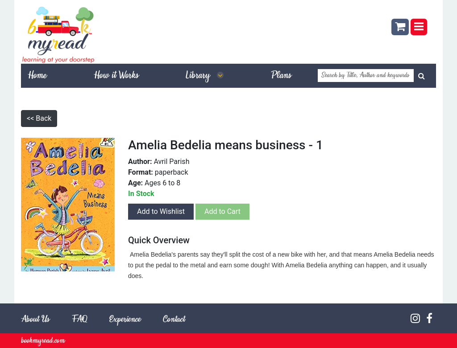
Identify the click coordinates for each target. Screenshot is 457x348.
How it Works (116, 75)
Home (37, 75)
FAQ (79, 319)
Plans (281, 75)
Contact (174, 319)
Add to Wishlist (161, 211)
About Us (35, 319)
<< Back (39, 118)
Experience (125, 319)
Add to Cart (222, 211)
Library (205, 75)
